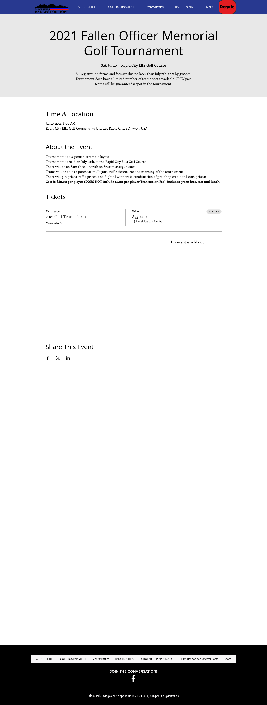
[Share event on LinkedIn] (68, 358)
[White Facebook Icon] (133, 678)
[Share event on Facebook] (48, 358)
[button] (227, 7)
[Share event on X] (58, 358)
